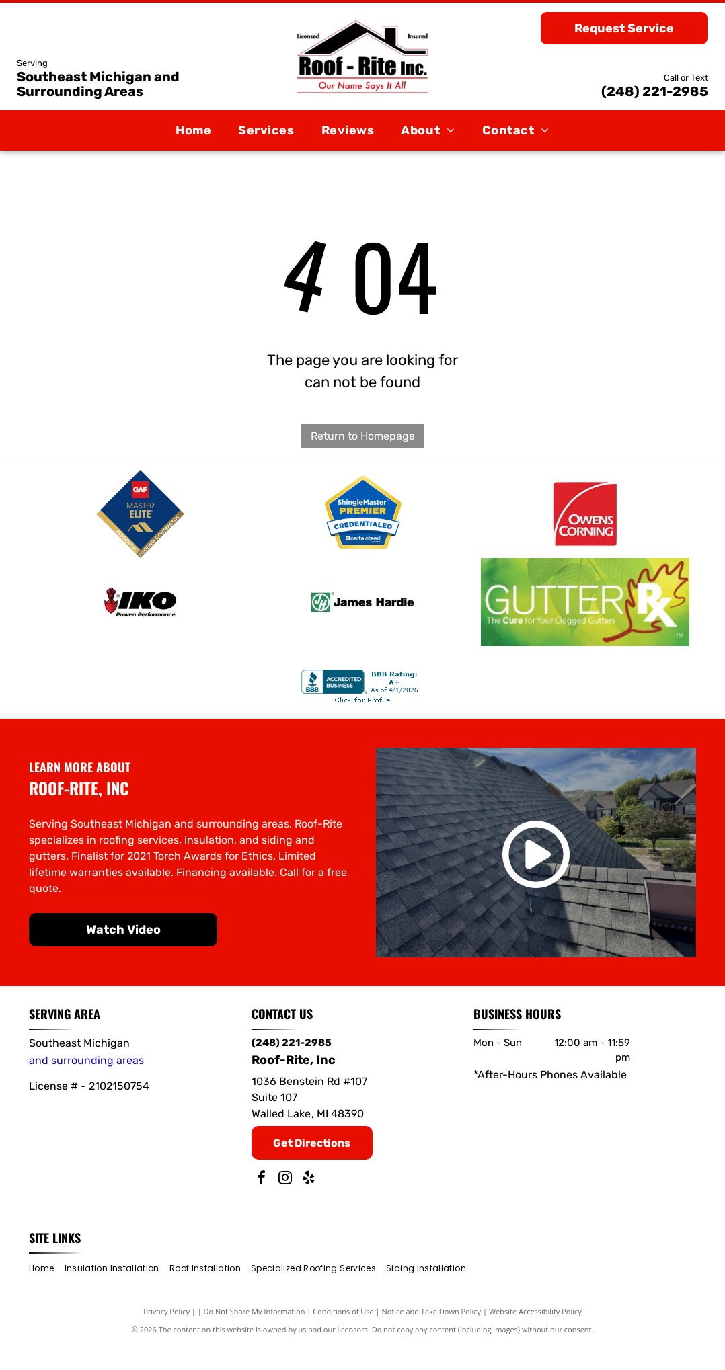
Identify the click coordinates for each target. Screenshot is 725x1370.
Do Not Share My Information (254, 1337)
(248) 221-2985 (654, 91)
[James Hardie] (363, 621)
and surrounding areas (86, 1086)
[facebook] (262, 1205)
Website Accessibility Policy (535, 1337)
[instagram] (285, 1205)
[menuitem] (193, 130)
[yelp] (309, 1205)
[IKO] (140, 621)
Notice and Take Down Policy (432, 1337)
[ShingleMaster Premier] (363, 520)
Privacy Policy (166, 1337)
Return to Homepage (363, 436)
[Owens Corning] (584, 520)
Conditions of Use (343, 1337)
